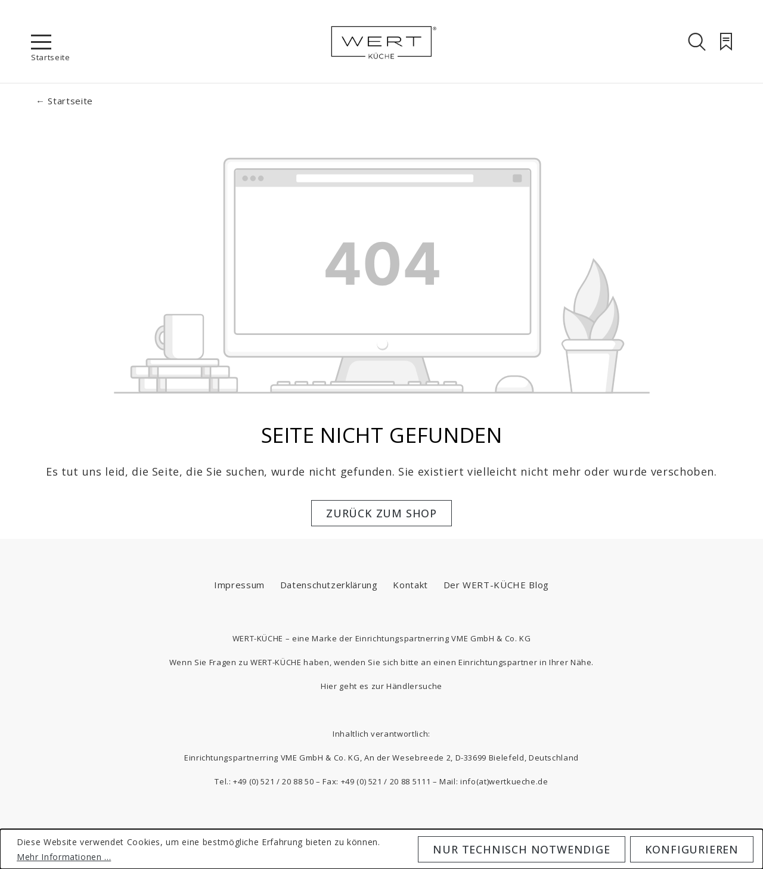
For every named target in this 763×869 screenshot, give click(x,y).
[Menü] (41, 41)
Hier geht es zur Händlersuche (381, 686)
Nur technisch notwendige (521, 849)
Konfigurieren (692, 849)
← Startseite (64, 101)
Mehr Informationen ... (64, 856)
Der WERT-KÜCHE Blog (496, 585)
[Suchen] (697, 42)
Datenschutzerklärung (329, 585)
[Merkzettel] (726, 42)
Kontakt (410, 585)
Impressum (239, 585)
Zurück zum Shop (381, 513)
